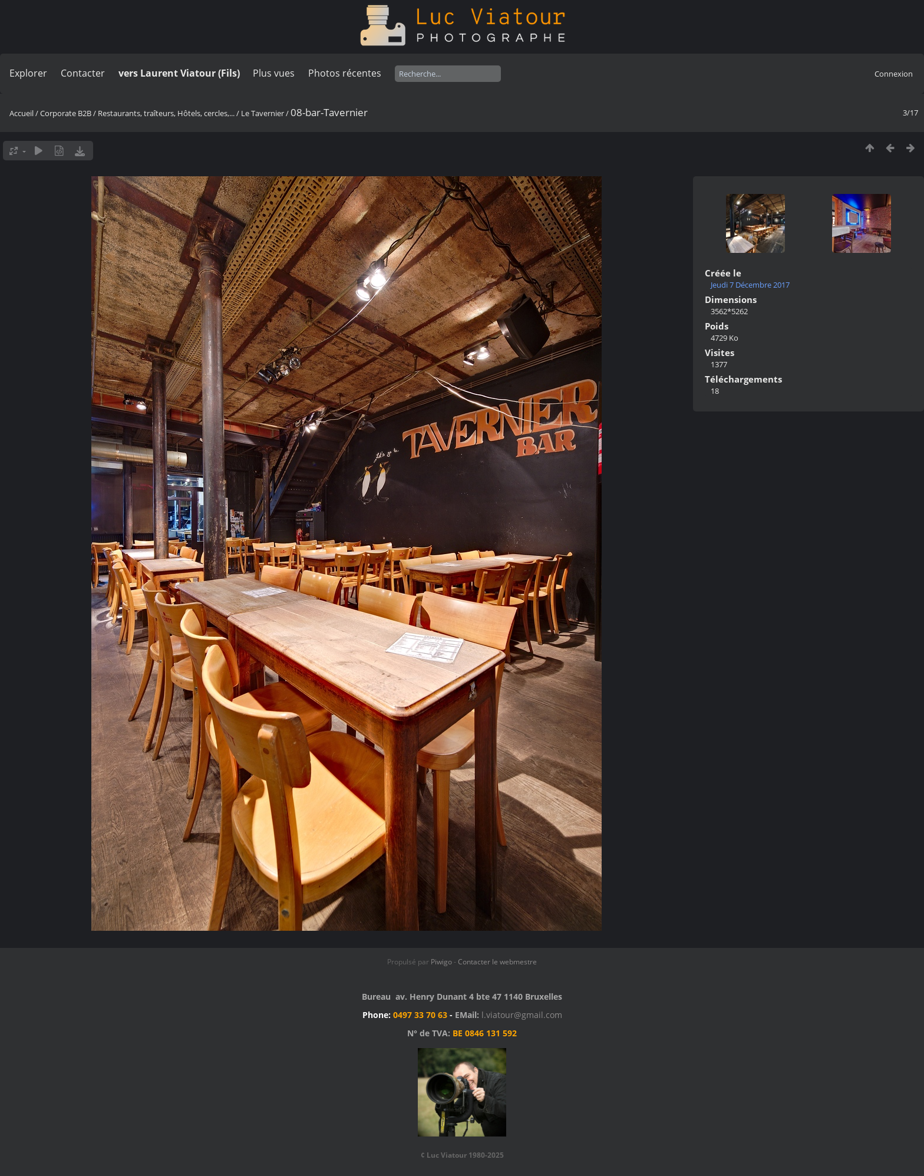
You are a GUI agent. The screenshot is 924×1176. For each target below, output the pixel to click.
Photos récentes (344, 73)
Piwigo (441, 962)
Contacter (83, 73)
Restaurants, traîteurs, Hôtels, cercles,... (166, 113)
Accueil (21, 113)
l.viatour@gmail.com (521, 1014)
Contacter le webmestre (497, 962)
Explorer (28, 73)
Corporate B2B (65, 113)
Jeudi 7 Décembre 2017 (750, 284)
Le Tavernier (262, 113)
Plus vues (274, 73)
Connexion (893, 73)
